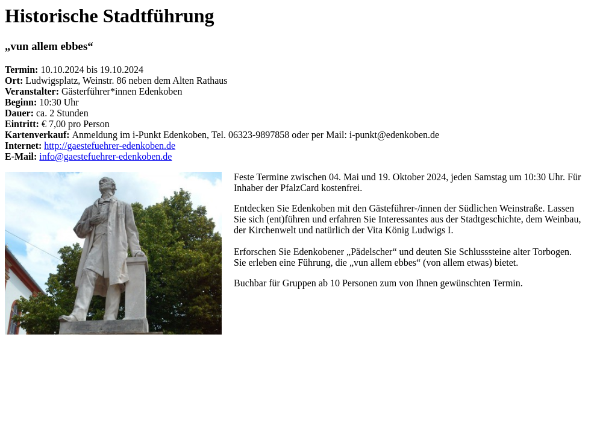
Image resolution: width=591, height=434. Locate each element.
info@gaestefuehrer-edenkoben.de (105, 156)
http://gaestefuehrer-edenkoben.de (109, 145)
